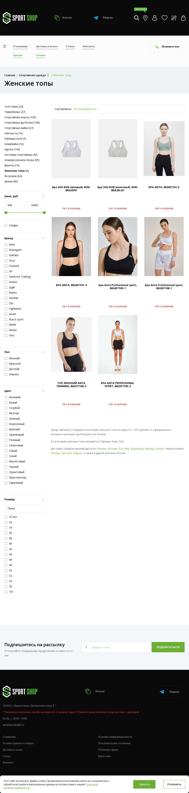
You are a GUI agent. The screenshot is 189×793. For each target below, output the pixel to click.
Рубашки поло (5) (15, 138)
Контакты (89, 46)
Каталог (63, 18)
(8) (16, 170)
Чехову (55, 453)
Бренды (17, 55)
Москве (112, 448)
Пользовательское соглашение (114, 742)
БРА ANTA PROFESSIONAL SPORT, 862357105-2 (117, 384)
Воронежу (137, 448)
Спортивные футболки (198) (22, 122)
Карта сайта (104, 755)
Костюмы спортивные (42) (20, 154)
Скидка (11, 225)
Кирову (149, 448)
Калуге (160, 448)
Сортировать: (63, 109)
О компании (20, 46)
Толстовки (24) (13, 106)
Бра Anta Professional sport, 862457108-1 (164, 286)
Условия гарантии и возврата (19, 742)
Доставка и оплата (47, 46)
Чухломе (66, 453)
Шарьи (77, 453)
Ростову (124, 448)
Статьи (70, 46)
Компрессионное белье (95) (21, 160)
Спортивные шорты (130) (20, 117)
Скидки (40, 55)
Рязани (101, 448)
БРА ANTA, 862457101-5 (164, 187)
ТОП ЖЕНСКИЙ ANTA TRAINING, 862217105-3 (71, 384)
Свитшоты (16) (13, 133)
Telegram (103, 17)
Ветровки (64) (13, 176)
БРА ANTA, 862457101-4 (71, 285)
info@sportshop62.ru (14, 724)
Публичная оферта (108, 749)
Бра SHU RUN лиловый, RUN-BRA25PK (71, 188)
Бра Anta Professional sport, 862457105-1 (118, 286)
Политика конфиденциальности (115, 736)
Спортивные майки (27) (19, 128)
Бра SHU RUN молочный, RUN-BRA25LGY (117, 188)
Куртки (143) (12, 149)
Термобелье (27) (14, 112)
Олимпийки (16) (14, 144)
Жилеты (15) (12, 165)
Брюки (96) (11, 181)
